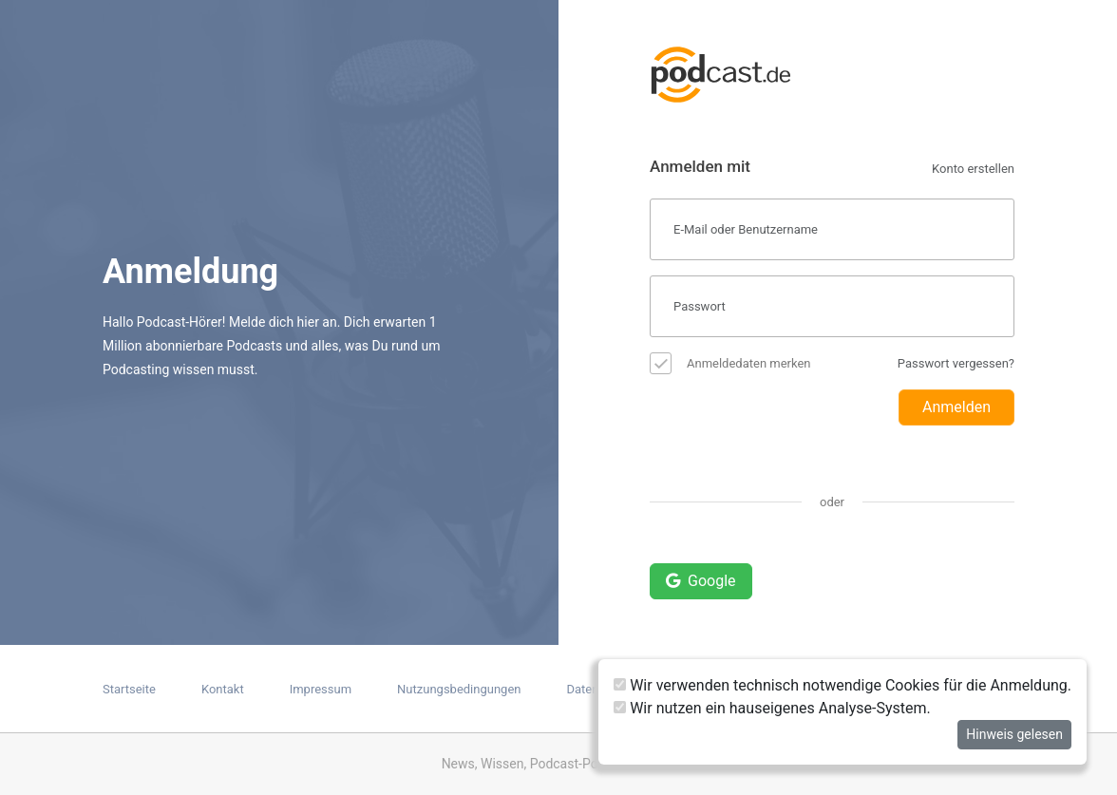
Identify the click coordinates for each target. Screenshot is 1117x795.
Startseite (129, 689)
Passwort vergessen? (956, 363)
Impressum (320, 689)
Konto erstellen (973, 168)
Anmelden (956, 407)
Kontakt (222, 689)
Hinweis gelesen (1014, 734)
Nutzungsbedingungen (459, 689)
